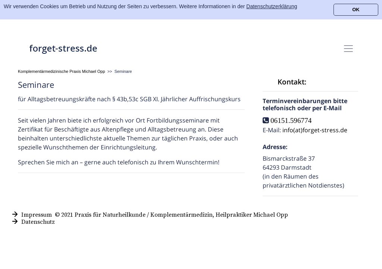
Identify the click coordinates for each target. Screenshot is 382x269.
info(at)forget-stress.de (314, 130)
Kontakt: (292, 82)
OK (356, 9)
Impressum (36, 215)
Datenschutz (38, 222)
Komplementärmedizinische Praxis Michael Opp (61, 71)
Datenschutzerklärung (271, 6)
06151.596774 (290, 120)
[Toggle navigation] (348, 48)
